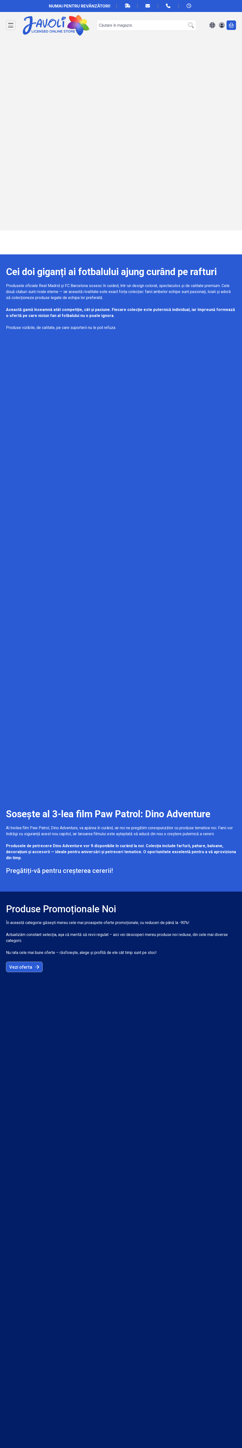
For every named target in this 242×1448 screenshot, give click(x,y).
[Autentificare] (222, 25)
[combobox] (146, 25)
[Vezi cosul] (231, 25)
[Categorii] (10, 25)
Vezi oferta (24, 519)
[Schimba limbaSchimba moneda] (212, 25)
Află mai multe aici (31, 646)
